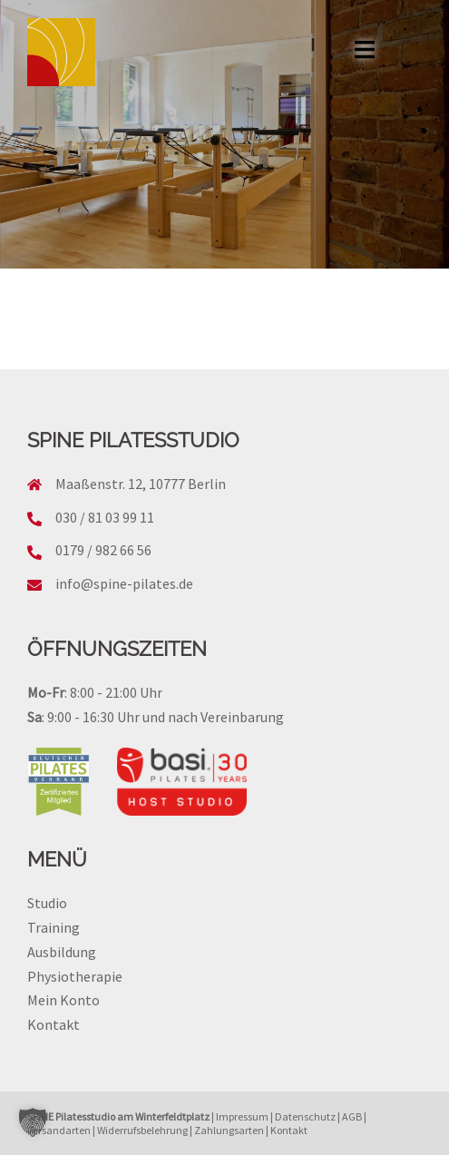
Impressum (242, 1116)
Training (53, 927)
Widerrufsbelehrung (142, 1130)
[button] (32, 1122)
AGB (352, 1116)
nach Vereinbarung (226, 717)
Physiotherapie (74, 976)
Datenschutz (305, 1116)
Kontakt (53, 1024)
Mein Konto (63, 1000)
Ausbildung (61, 952)
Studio (47, 903)
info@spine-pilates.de (124, 583)
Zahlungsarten (229, 1130)
